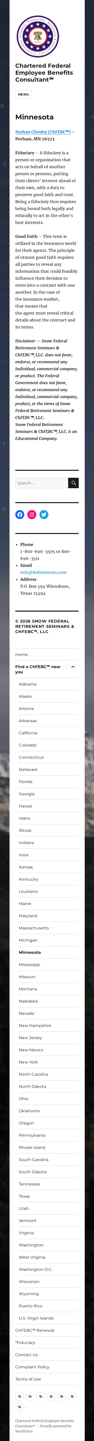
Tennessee (29, 1184)
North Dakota (32, 1086)
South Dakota (33, 1172)
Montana (28, 989)
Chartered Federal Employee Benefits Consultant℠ (44, 72)
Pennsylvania (32, 1135)
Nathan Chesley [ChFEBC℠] (43, 131)
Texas (24, 1196)
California (28, 733)
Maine (25, 903)
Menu (23, 94)
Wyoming (29, 1293)
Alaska (25, 696)
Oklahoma (29, 1111)
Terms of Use (28, 1379)
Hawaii (25, 806)
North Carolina (33, 1074)
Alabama (27, 684)
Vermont (28, 1220)
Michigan (28, 940)
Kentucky (28, 879)
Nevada (26, 1013)
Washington (31, 1245)
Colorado (28, 745)
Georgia (26, 794)
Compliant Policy (32, 1367)
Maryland (28, 915)
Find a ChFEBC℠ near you (38, 669)
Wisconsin (29, 1281)
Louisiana (28, 891)
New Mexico (31, 1050)
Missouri (27, 976)
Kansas (26, 867)
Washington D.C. (35, 1269)
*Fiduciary (25, 1342)
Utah (24, 1208)
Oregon (26, 1123)
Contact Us (26, 1354)
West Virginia (32, 1257)
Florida (25, 781)
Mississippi (29, 964)
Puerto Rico (30, 1306)
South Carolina (33, 1159)
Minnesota (30, 952)
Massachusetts (34, 928)
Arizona (26, 708)
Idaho (24, 818)
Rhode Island (32, 1147)
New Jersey (30, 1037)
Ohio (23, 1098)
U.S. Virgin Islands (36, 1318)
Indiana (26, 842)
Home (21, 654)
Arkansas (28, 720)
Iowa (23, 855)
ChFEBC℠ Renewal (34, 1330)
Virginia (26, 1232)
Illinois (25, 830)
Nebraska (28, 1001)
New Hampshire (35, 1025)
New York (28, 1062)
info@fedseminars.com (43, 572)
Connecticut (31, 757)
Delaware (28, 769)
